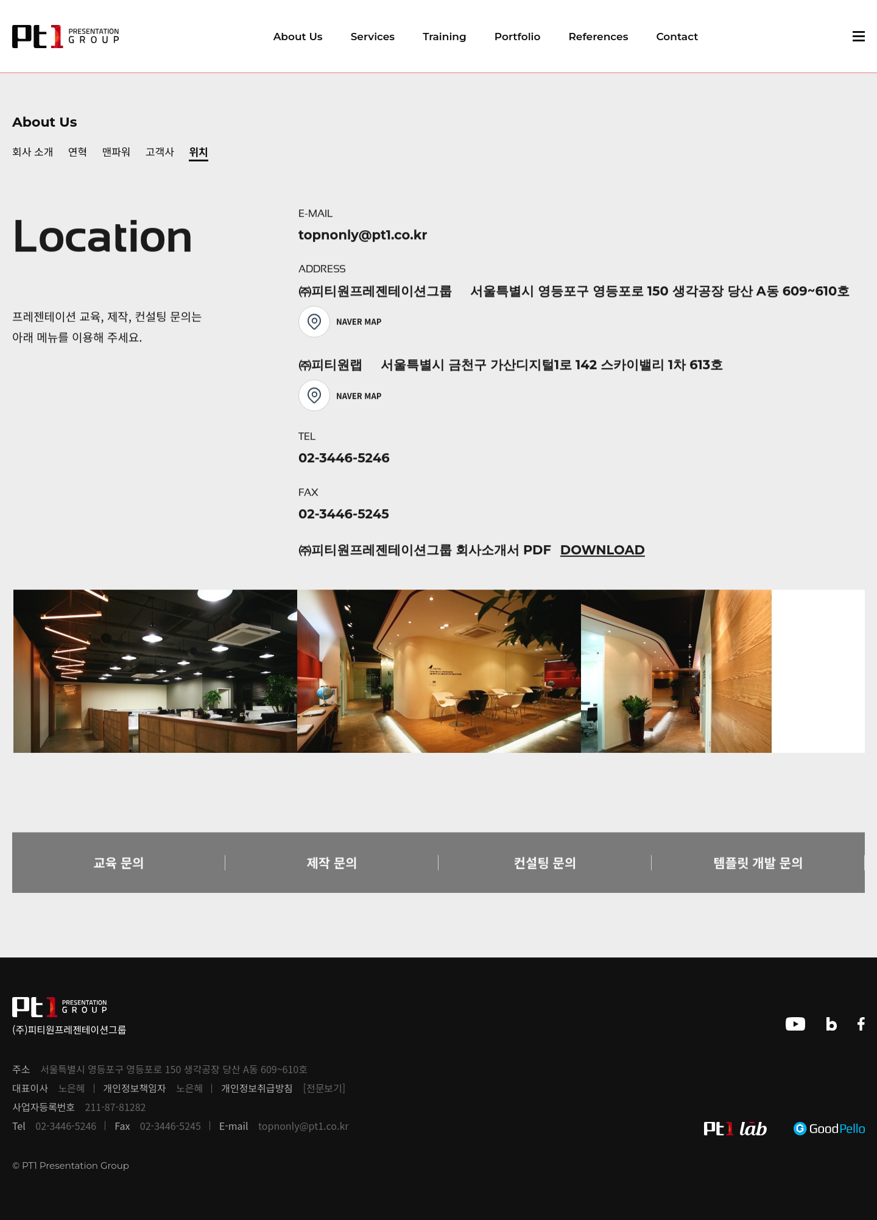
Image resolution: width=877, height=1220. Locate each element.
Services (373, 36)
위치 (198, 151)
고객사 (160, 151)
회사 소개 (32, 151)
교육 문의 (118, 878)
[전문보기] (324, 1088)
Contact (677, 36)
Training (445, 36)
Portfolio (518, 36)
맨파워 (116, 151)
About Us (298, 36)
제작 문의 (331, 878)
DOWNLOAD (602, 553)
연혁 (77, 151)
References (598, 36)
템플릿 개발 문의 (758, 878)
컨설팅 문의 (545, 878)
